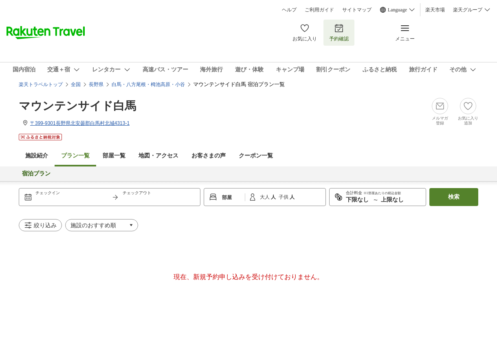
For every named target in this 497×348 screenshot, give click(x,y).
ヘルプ (289, 10)
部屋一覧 (114, 156)
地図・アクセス (158, 156)
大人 (265, 197)
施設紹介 (36, 156)
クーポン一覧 (256, 156)
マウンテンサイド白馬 (77, 106)
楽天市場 (435, 10)
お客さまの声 (208, 156)
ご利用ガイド (319, 10)
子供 (284, 197)
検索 (454, 197)
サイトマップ (357, 10)
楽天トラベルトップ (41, 84)
